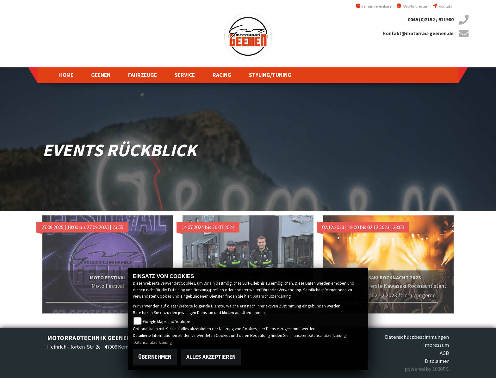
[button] (101, 75)
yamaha (12, 47)
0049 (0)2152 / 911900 (431, 19)
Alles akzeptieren (211, 356)
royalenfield (12, 113)
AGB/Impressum (413, 6)
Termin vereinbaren (374, 6)
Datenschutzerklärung (271, 296)
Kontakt (442, 6)
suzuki (12, 69)
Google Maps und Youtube (166, 321)
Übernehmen (154, 356)
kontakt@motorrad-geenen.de (418, 33)
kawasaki (12, 91)
